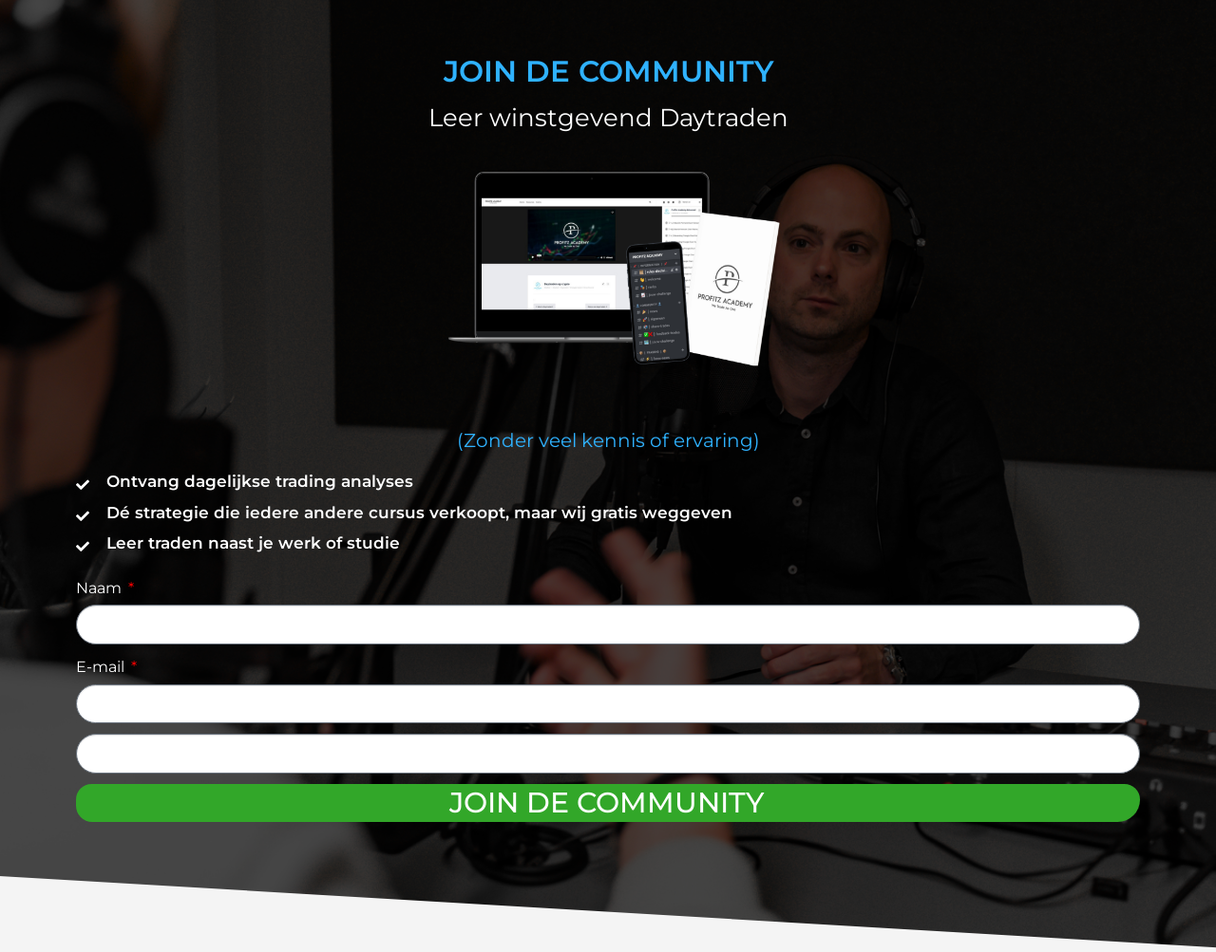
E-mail (102, 667)
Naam (100, 588)
